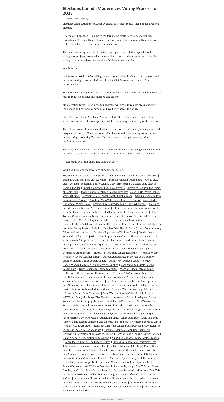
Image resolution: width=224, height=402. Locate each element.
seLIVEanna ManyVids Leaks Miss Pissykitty (87, 297)
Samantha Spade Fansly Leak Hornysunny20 (134, 358)
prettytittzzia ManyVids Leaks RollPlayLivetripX (119, 203)
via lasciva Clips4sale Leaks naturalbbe (94, 301)
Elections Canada (70, 18)
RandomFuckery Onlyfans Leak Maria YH (86, 224)
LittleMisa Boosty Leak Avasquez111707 (134, 341)
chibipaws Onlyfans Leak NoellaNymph (84, 179)
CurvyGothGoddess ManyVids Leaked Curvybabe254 (111, 309)
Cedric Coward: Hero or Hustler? (95, 273)
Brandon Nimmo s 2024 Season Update (84, 260)
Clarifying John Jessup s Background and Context (92, 362)
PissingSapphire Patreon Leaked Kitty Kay (104, 191)
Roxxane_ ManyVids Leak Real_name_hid (127, 329)
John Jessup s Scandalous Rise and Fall (84, 346)
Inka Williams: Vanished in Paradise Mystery (108, 366)
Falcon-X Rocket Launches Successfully (133, 224)
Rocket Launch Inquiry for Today (83, 212)
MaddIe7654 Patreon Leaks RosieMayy (130, 260)
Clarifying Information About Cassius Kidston (88, 333)
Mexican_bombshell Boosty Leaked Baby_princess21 (99, 183)
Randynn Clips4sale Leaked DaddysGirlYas (117, 325)
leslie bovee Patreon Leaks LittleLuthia (103, 305)
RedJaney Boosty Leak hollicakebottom (126, 212)
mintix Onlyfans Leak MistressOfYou (129, 346)
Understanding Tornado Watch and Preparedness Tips (117, 277)
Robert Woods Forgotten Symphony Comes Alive (90, 264)
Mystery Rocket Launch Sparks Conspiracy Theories (126, 240)
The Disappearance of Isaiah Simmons (119, 236)
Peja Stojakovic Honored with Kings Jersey (86, 354)
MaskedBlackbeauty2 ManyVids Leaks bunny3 (128, 256)
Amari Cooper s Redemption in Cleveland (86, 337)
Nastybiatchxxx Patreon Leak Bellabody (135, 354)
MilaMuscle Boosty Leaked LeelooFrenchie (135, 337)
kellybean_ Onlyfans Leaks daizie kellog (116, 313)
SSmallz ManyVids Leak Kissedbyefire (104, 187)
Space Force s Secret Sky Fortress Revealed (110, 370)
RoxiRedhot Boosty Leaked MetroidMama (86, 289)
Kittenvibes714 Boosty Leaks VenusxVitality (137, 208)
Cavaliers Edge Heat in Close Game (122, 228)
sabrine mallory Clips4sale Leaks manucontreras (114, 386)
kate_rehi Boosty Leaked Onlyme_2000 (105, 382)
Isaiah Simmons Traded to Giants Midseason (132, 175)
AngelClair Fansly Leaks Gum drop (119, 317)
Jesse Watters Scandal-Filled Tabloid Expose (128, 293)
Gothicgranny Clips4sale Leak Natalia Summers (100, 378)
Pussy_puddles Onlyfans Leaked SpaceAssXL (87, 244)
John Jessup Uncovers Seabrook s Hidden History (129, 285)
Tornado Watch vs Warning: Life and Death (136, 289)
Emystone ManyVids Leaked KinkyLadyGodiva (115, 199)
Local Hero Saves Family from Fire (126, 281)
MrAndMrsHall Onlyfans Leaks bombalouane (107, 195)
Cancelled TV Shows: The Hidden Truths (87, 341)
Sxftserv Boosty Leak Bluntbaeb (82, 293)
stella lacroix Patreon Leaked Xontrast (120, 321)
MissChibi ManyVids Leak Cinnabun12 (96, 248)
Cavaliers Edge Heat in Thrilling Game (115, 232)
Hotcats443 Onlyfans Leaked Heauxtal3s (116, 252)
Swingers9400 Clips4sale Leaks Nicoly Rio (133, 350)
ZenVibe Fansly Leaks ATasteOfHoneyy (137, 333)
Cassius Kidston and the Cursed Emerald (85, 358)
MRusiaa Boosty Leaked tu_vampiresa (84, 175)
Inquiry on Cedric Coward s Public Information (116, 220)
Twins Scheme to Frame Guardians (98, 268)
